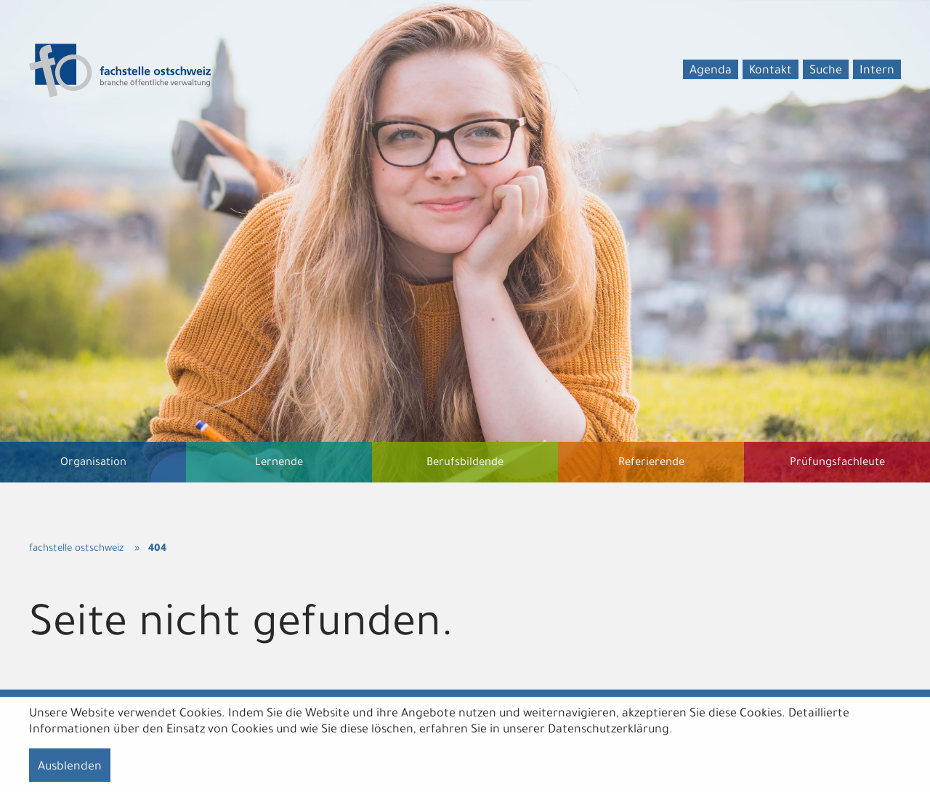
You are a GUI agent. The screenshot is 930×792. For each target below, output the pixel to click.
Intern (877, 71)
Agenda (711, 71)
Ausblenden (70, 767)
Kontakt (770, 71)
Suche (825, 71)
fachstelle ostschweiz (76, 549)
